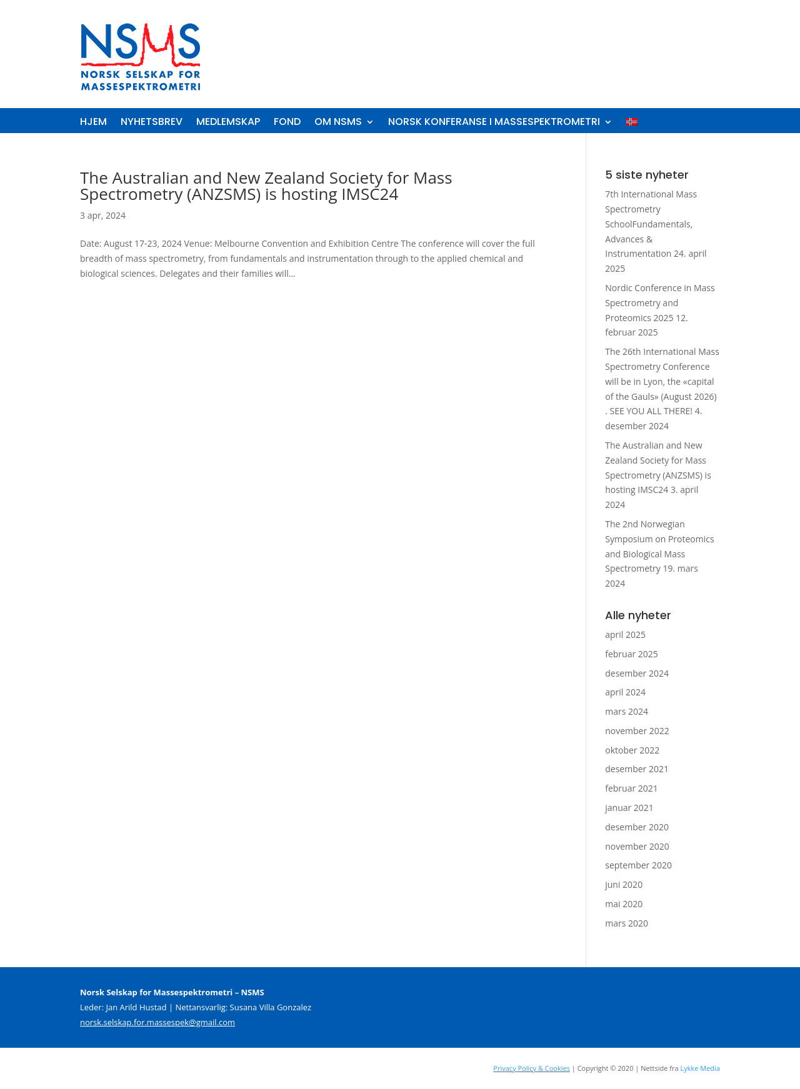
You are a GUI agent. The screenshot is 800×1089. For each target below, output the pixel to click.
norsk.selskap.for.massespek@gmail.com (157, 1022)
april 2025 (625, 634)
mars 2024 (626, 711)
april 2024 (625, 692)
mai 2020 (623, 904)
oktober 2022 (632, 750)
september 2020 (638, 865)
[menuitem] (632, 124)
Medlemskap (228, 123)
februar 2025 (631, 654)
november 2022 (637, 731)
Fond (287, 123)
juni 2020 (623, 884)
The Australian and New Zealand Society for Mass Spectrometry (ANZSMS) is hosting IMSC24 (266, 185)
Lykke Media (700, 1068)
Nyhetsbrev (151, 123)
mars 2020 (626, 923)
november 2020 (637, 846)
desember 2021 (637, 769)
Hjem (93, 123)
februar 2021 (631, 788)
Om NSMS (338, 123)
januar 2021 (629, 807)
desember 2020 (637, 827)
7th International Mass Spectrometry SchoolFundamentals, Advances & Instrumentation (651, 223)
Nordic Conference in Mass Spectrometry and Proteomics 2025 (659, 303)
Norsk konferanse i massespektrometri (494, 123)
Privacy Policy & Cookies (531, 1068)
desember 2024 (637, 673)
